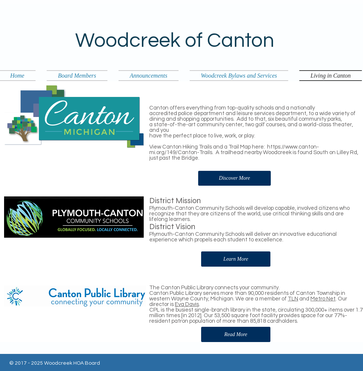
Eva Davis (187, 304)
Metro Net (323, 299)
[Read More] (235, 334)
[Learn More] (235, 259)
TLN (293, 299)
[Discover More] (234, 178)
